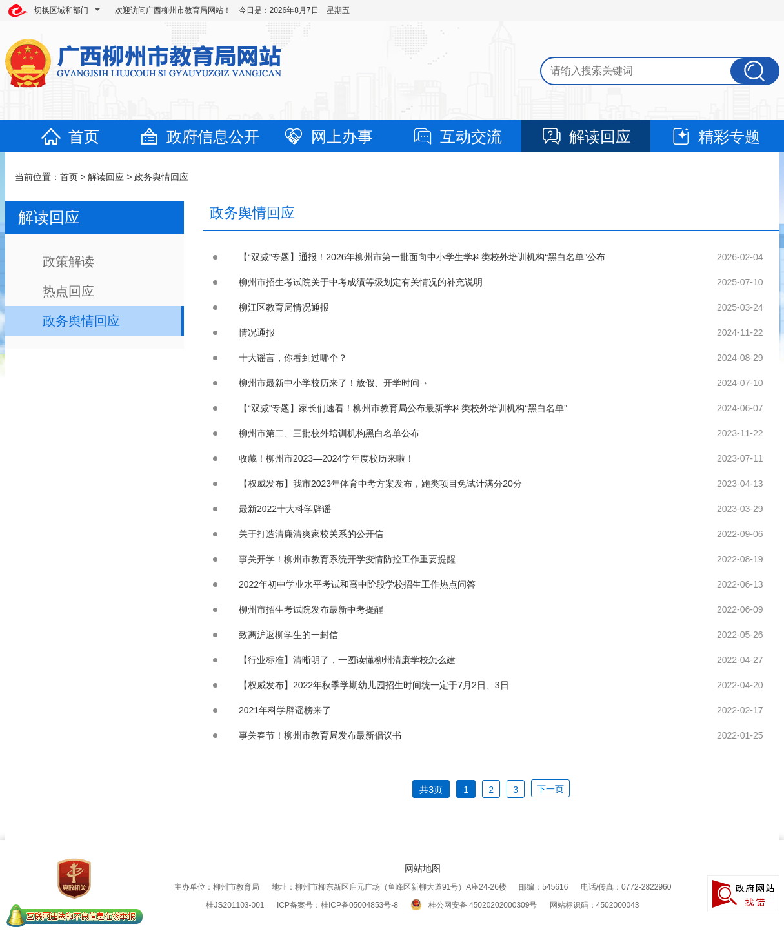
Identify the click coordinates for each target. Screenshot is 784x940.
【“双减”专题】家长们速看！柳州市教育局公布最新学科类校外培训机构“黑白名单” (403, 408)
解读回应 (586, 136)
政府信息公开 (198, 136)
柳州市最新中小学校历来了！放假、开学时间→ (333, 383)
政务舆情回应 (161, 177)
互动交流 (457, 136)
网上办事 (328, 136)
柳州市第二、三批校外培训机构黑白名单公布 (329, 433)
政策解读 (68, 261)
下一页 (550, 789)
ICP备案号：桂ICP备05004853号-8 (337, 905)
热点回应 (68, 291)
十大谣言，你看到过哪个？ (293, 357)
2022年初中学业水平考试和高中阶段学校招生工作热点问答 (357, 584)
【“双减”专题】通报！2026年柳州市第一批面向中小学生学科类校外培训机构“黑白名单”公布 (422, 257)
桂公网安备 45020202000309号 (473, 905)
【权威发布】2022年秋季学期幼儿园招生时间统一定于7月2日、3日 (374, 685)
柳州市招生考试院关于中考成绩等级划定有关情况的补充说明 (361, 282)
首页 (69, 136)
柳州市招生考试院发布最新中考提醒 (311, 609)
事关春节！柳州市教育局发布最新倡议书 (320, 735)
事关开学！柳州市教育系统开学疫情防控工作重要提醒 (347, 559)
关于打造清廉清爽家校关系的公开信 (311, 534)
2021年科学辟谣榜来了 (285, 710)
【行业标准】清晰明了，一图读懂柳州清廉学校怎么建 (347, 660)
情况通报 (257, 332)
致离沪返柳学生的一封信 (288, 634)
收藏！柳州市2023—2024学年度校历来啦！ (326, 458)
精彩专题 (715, 136)
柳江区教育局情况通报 (284, 307)
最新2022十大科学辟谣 (285, 509)
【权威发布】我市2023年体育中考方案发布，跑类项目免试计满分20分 (380, 483)
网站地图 (423, 868)
